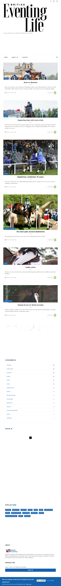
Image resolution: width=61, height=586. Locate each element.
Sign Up (30, 570)
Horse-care (10, 368)
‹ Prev (15, 326)
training (9, 365)
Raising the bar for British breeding (30, 305)
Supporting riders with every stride (30, 120)
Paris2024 (9, 418)
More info (28, 584)
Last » (39, 329)
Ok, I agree (41, 580)
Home (5, 57)
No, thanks (50, 580)
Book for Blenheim (30, 82)
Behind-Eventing (11, 395)
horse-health (10, 387)
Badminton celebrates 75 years (30, 177)
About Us (15, 57)
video (8, 384)
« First (7, 326)
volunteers (10, 399)
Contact (25, 57)
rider (8, 380)
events (8, 376)
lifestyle (9, 372)
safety (8, 414)
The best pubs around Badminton (30, 232)
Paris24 (9, 406)
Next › (31, 329)
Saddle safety (31, 267)
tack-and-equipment (12, 410)
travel (8, 391)
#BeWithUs (9, 402)
